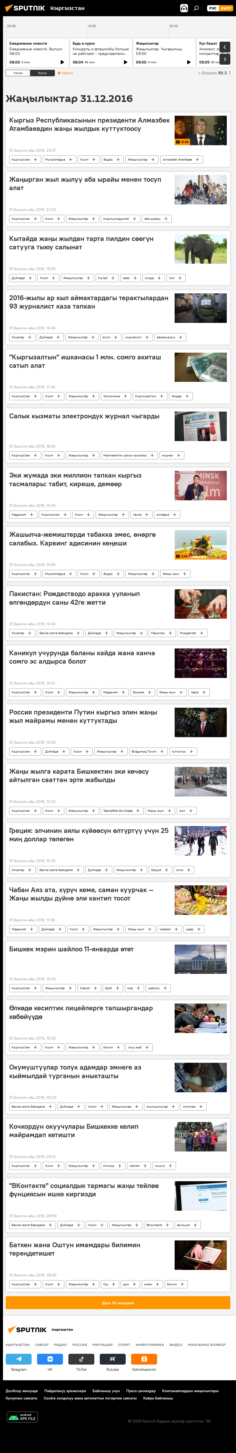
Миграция (102, 1344)
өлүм (106, 337)
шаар (190, 929)
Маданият (19, 514)
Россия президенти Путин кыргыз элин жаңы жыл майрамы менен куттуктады (83, 716)
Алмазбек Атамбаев (177, 159)
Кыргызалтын (145, 396)
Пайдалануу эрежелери (65, 1390)
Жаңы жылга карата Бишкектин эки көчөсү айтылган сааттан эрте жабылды (79, 775)
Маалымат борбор (206, 1344)
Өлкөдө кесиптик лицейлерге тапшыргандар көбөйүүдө (81, 1012)
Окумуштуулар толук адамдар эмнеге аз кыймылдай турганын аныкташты (75, 1071)
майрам (165, 929)
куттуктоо (179, 751)
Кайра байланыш (158, 1398)
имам (148, 1284)
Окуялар (18, 337)
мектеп (134, 1166)
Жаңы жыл (171, 574)
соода (149, 278)
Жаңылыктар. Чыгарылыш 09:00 (159, 51)
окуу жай (135, 1047)
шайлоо (154, 988)
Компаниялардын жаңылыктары (190, 1390)
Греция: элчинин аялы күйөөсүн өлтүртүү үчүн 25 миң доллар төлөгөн (89, 834)
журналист (133, 337)
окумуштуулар (157, 1106)
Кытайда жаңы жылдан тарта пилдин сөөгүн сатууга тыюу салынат (81, 242)
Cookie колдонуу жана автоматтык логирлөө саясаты (90, 1398)
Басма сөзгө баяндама (56, 633)
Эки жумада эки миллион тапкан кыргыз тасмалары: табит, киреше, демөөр (75, 479)
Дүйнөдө (18, 278)
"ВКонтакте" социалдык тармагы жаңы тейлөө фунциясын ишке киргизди (84, 1189)
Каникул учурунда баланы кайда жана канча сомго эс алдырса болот (82, 657)
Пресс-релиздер (141, 1390)
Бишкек (138, 692)
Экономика (111, 396)
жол (182, 811)
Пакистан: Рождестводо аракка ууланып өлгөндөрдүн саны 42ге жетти (74, 597)
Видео (108, 159)
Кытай (103, 278)
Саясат (85, 988)
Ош (105, 1284)
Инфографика (150, 1344)
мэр (130, 988)
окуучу (160, 1166)
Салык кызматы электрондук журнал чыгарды (84, 416)
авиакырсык (166, 337)
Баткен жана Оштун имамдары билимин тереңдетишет (74, 1248)
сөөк (126, 278)
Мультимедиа (55, 159)
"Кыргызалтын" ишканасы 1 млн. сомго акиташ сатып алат (85, 361)
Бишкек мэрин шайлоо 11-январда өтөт (71, 949)
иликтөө (189, 1106)
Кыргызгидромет (116, 219)
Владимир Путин (144, 751)
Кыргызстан (21, 159)
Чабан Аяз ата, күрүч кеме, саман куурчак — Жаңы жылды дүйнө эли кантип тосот (81, 893)
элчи (179, 870)
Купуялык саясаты (21, 1398)
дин (126, 1284)
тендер (176, 396)
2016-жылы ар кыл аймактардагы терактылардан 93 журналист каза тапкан (88, 301)
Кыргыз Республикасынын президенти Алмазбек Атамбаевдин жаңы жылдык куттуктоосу (89, 124)
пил (172, 278)
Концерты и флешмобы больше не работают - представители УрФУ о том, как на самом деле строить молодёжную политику (101, 56)
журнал (167, 455)
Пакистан (158, 633)
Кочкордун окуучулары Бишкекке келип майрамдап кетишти (74, 1130)
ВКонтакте (154, 1225)
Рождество (188, 633)
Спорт (124, 1344)
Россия (79, 1344)
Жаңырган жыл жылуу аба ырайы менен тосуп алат (85, 183)
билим (108, 1047)
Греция (156, 870)
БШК (108, 988)
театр (195, 692)
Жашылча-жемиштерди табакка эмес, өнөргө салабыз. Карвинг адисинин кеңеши (82, 538)
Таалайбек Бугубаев (117, 811)
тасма (137, 514)
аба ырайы (152, 219)
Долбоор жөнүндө (22, 1390)
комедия (163, 514)
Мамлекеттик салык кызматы (125, 455)
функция (183, 1225)
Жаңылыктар (138, 159)
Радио (60, 1344)
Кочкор (108, 1166)
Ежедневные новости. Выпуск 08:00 (35, 51)
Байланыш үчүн (106, 1390)
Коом (84, 159)
